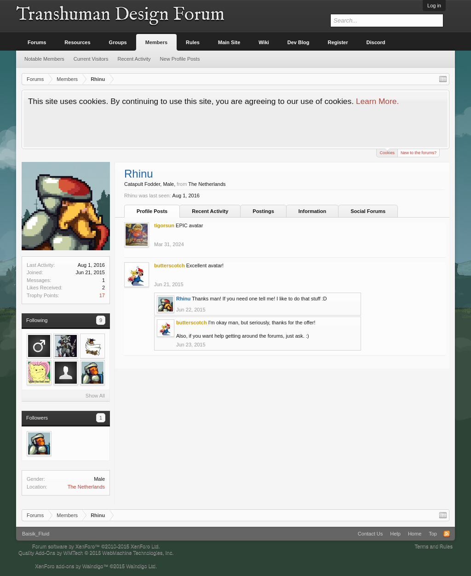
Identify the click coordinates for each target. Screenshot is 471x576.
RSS (446, 533)
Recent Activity (210, 211)
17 (102, 295)
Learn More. (377, 101)
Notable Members (44, 59)
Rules (193, 42)
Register (338, 42)
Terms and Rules (433, 546)
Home (414, 533)
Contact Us (370, 533)
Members (156, 42)
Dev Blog (298, 42)
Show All (95, 395)
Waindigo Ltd (140, 566)
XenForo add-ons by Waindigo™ (71, 566)
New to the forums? (419, 152)
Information (313, 211)
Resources (77, 42)
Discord (376, 42)
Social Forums (367, 211)
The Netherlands (86, 487)
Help (395, 533)
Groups (118, 42)
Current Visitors (91, 59)
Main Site (229, 42)
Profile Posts (152, 211)
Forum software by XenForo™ (96, 546)
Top (433, 533)
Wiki (263, 42)
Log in (434, 5)
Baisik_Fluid (35, 533)
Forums (37, 42)
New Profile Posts (180, 59)
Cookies (387, 152)
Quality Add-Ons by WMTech (95, 552)
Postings (263, 211)
